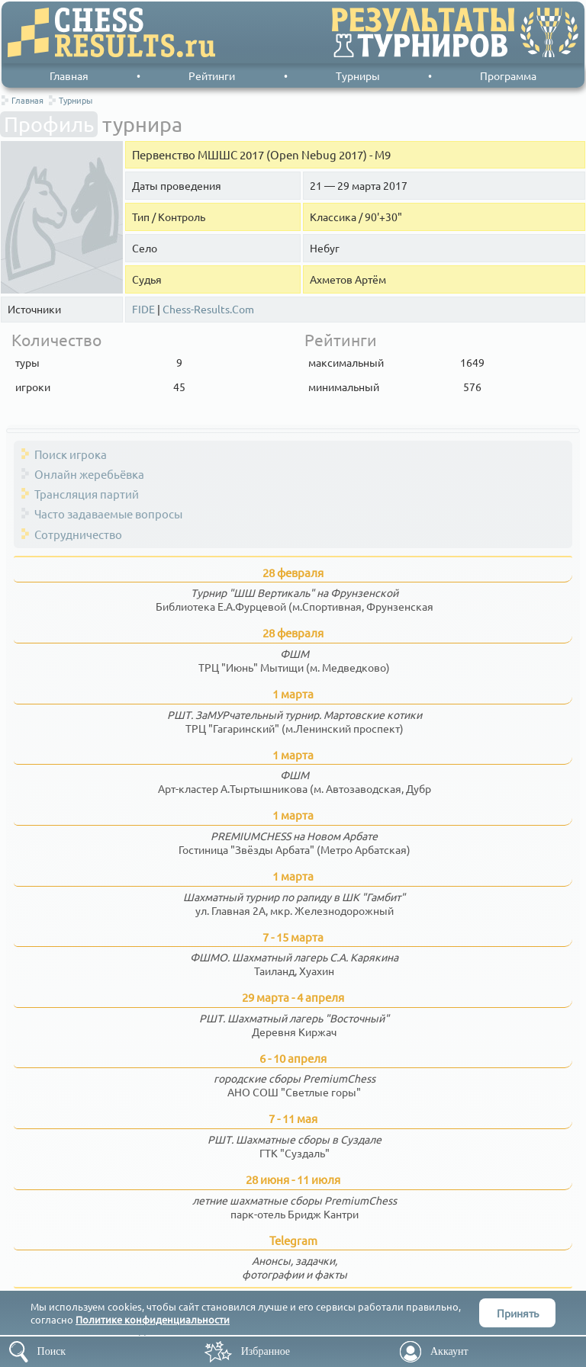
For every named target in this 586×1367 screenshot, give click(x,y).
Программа (508, 75)
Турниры (358, 75)
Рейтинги (211, 75)
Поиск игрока (70, 454)
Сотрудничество (78, 534)
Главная (69, 75)
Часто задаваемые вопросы (108, 513)
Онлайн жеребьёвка (89, 474)
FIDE (143, 309)
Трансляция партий (86, 493)
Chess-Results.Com (208, 309)
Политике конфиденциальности (153, 1319)
